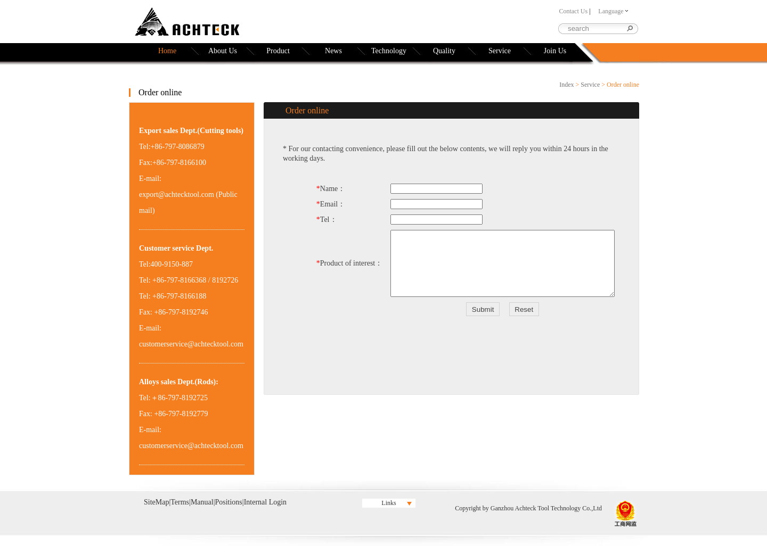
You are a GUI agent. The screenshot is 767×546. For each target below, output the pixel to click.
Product (278, 51)
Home (167, 51)
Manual (202, 502)
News (333, 51)
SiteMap (156, 502)
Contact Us (573, 11)
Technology (388, 51)
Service (499, 51)
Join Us (555, 51)
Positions (228, 502)
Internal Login (265, 502)
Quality (444, 51)
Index (566, 84)
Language (612, 11)
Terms (179, 502)
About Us (222, 51)
